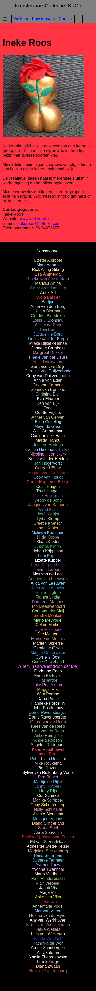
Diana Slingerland (48, 823)
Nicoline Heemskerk (48, 454)
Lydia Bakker (48, 297)
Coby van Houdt (48, 477)
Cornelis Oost (48, 657)
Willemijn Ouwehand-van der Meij (47, 666)
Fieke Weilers (48, 929)
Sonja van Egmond (48, 389)
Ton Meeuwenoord (48, 606)
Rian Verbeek (48, 883)
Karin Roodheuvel (48, 749)
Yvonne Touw (48, 865)
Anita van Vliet (48, 897)
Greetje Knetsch (48, 523)
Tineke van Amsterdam (48, 279)
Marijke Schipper (48, 800)
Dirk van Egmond (48, 385)
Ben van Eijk (48, 403)
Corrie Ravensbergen (47, 712)
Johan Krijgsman (48, 551)
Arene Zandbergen (48, 948)
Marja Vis (47, 892)
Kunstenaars (43, 19)
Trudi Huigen (48, 491)
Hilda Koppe (48, 537)
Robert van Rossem (48, 758)
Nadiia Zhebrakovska (48, 957)
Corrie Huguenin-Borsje (48, 482)
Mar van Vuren (48, 911)
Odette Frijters (48, 412)
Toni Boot (48, 329)
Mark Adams (48, 265)
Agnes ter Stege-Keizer (48, 846)
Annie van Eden (48, 380)
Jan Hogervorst (48, 463)
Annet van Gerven (48, 417)
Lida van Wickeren (48, 934)
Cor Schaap (48, 795)
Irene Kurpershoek (48, 565)
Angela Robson (48, 740)
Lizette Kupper (48, 560)
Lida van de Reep (48, 731)
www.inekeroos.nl (35, 219)
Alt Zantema (48, 952)
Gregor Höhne (48, 468)
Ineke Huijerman (48, 495)
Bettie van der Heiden (48, 459)
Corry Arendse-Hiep (48, 288)
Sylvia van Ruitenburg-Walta (48, 772)
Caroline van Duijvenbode (48, 371)
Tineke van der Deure (48, 357)
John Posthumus (48, 708)
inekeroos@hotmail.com (38, 223)
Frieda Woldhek (48, 938)
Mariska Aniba (48, 283)
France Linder (48, 597)
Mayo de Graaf (48, 426)
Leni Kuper (48, 555)
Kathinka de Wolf (48, 943)
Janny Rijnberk (48, 786)
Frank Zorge (48, 961)
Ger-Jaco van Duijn (48, 366)
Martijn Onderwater (47, 652)
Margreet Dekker (48, 352)
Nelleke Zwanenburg (48, 971)
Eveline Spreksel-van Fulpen (48, 837)
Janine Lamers (48, 569)
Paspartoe (48, 680)
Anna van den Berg (48, 306)
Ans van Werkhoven (48, 920)
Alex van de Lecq (48, 574)
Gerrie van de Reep (48, 722)
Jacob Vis (48, 888)
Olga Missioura (48, 629)
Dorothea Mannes (48, 602)
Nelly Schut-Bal (48, 809)
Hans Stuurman (48, 855)
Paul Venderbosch (48, 878)
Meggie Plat (48, 689)
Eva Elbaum (48, 399)
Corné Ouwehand (48, 662)
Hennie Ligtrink (48, 592)
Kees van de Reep (48, 726)
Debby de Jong (48, 500)
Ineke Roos (48, 754)
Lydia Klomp (48, 519)
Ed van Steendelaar (48, 842)
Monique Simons (48, 818)
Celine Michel (48, 625)
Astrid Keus (48, 509)
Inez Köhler (48, 528)
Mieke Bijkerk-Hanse (48, 343)
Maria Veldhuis (48, 874)
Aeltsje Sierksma (48, 814)
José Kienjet (48, 514)
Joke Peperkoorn (48, 685)
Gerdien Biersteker (48, 316)
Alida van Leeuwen (48, 583)
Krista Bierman (48, 311)
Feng (47, 408)
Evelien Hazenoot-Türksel (48, 449)
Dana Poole (48, 698)
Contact (66, 19)
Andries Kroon (48, 546)
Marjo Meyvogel (48, 620)
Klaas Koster (48, 542)
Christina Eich (48, 394)
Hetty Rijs (48, 791)
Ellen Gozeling (48, 422)
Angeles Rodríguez (47, 745)
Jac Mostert (48, 634)
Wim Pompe (48, 694)
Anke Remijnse (48, 735)
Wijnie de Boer (48, 325)
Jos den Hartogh (48, 445)
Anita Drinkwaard (48, 362)
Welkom (20, 19)
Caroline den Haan (48, 435)
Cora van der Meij (48, 611)
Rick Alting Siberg (48, 269)
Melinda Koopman (48, 532)
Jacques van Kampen (48, 505)
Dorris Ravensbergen (48, 717)
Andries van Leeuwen (48, 579)
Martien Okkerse (48, 643)
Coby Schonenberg (48, 805)
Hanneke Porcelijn (48, 703)
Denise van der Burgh (48, 339)
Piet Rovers (48, 768)
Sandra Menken (48, 615)
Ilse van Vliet (48, 901)
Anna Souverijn (48, 832)
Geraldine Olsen (48, 648)
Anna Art (48, 292)
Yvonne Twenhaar (48, 869)
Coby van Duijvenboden (48, 375)
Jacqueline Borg (48, 334)
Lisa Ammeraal (48, 274)
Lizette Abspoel (48, 260)
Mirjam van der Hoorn (48, 472)
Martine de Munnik (48, 638)
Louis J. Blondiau (48, 320)
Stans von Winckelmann (48, 925)
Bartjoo (48, 302)
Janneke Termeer (48, 860)
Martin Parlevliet (48, 675)
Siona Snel (48, 828)
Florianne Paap (48, 671)
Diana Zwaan (48, 966)
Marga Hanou (48, 440)
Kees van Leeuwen (47, 588)
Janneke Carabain (48, 348)
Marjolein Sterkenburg (48, 851)
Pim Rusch (48, 777)
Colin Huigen (48, 486)
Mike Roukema (48, 763)
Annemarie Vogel (48, 906)
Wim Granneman (48, 431)
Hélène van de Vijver (48, 915)
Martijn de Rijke (48, 782)
